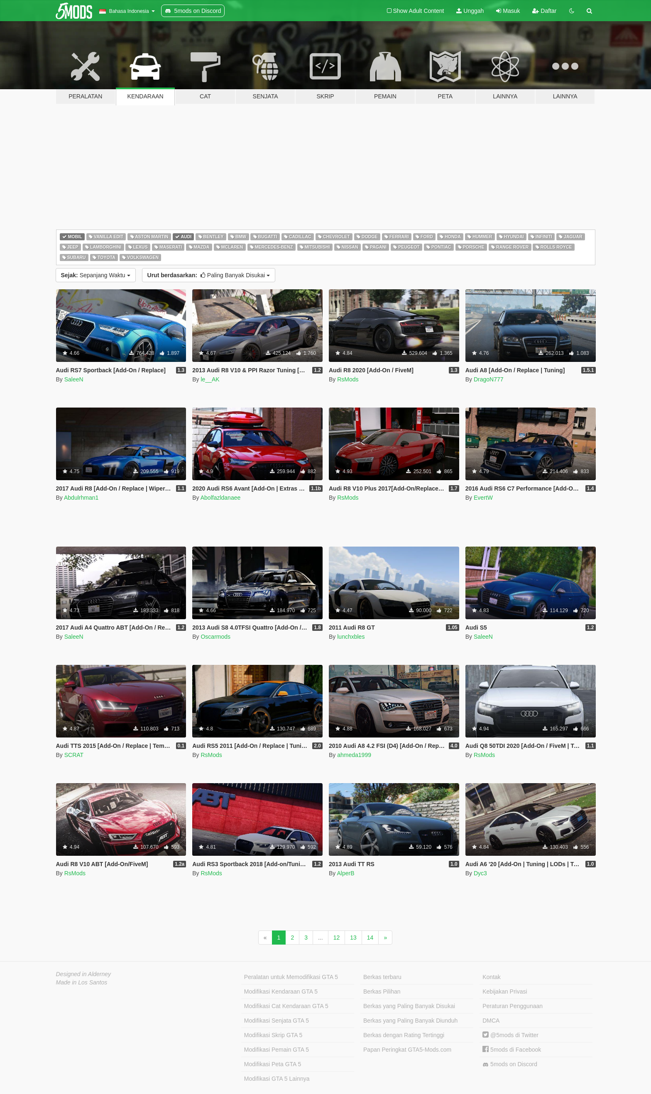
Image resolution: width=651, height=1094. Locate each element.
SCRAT (73, 755)
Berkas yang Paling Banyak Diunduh (410, 1020)
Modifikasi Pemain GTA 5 (276, 1049)
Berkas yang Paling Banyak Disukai (409, 1006)
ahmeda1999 (354, 755)
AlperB (345, 873)
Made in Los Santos (82, 982)
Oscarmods (215, 636)
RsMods (347, 379)
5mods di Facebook (511, 1049)
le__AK (210, 379)
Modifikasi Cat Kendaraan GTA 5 (286, 1006)
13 (353, 937)
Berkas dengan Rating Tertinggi (403, 1035)
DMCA (490, 1020)
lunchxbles (351, 636)
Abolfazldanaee (221, 497)
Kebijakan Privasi (504, 991)
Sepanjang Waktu (95, 275)
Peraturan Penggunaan (512, 1006)
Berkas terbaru (382, 977)
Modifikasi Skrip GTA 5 (273, 1035)
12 (336, 937)
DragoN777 (489, 379)
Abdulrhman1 (81, 497)
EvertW (483, 497)
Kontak (491, 977)
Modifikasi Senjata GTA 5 (276, 1020)
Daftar (544, 10)
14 (370, 937)
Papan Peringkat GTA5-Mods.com (407, 1049)
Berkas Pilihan (382, 991)
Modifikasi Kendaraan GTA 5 (281, 991)
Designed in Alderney (83, 974)
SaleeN (73, 379)
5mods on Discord (509, 1064)
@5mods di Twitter (510, 1035)
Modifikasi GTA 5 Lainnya (277, 1078)
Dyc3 (480, 873)
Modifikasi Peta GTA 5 (272, 1064)
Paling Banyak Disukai (208, 275)
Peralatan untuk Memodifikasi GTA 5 (291, 977)
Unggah (470, 10)
